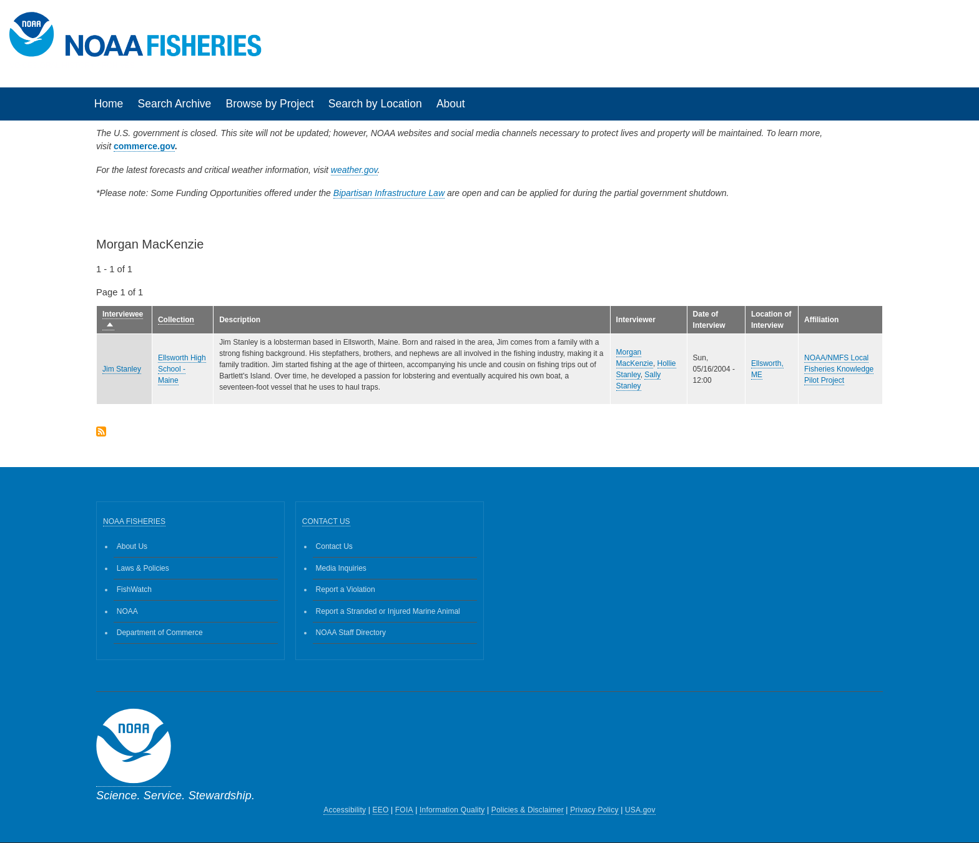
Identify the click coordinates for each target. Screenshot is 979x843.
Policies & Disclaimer (527, 810)
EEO (381, 810)
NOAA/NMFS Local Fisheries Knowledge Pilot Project (838, 369)
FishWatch (134, 589)
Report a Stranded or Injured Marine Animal (388, 611)
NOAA (127, 611)
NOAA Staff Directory (351, 632)
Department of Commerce (160, 632)
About (450, 103)
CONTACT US (326, 521)
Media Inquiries (341, 568)
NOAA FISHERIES (134, 521)
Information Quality (452, 810)
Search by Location (375, 103)
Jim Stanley (121, 369)
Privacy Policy (594, 810)
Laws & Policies (143, 568)
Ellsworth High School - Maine (182, 369)
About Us (132, 546)
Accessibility (344, 810)
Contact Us (334, 546)
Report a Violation (345, 589)
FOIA (404, 810)
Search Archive (175, 103)
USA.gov (640, 810)
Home (109, 103)
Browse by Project (270, 103)
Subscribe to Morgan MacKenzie (101, 432)
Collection (176, 319)
